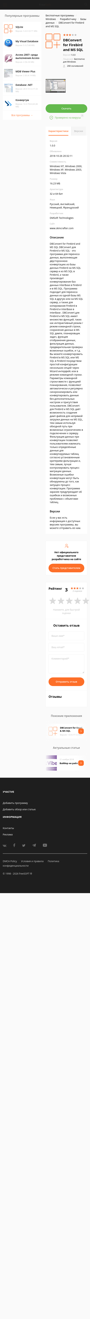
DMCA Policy (10, 861)
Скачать (66, 108)
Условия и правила (32, 861)
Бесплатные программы (60, 15)
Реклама (8, 834)
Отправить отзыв (66, 681)
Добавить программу (15, 803)
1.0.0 (69, 54)
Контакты (8, 828)
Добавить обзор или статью (19, 809)
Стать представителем (66, 568)
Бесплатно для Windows (74, 60)
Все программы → (22, 115)
